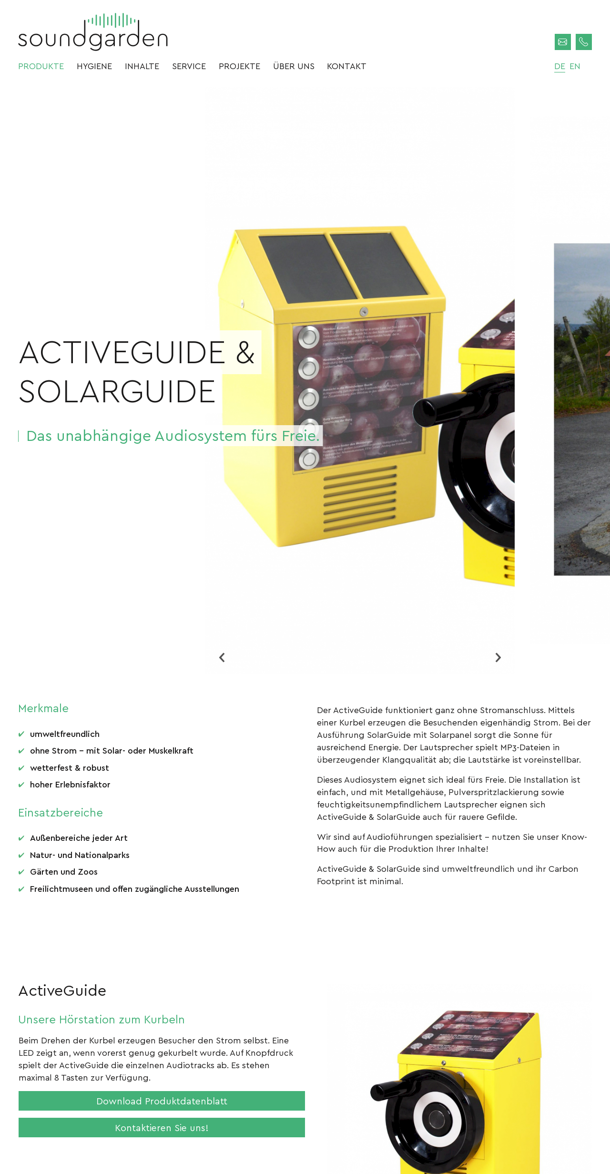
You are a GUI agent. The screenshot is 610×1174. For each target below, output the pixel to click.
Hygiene (94, 66)
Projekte (239, 66)
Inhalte (142, 66)
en (574, 66)
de (559, 66)
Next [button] (498, 657)
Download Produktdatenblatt (161, 1100)
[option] (360, 380)
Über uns (294, 66)
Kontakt (346, 66)
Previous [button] (221, 657)
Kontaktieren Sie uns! (162, 1127)
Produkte (41, 66)
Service (189, 66)
